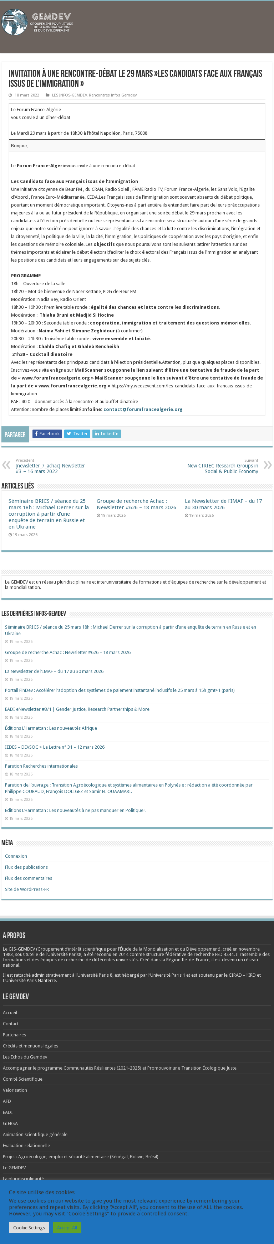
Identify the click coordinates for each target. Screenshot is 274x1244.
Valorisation (15, 1090)
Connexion (16, 856)
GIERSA (10, 1123)
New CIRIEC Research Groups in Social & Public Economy (221, 466)
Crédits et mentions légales (30, 1046)
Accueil (10, 1012)
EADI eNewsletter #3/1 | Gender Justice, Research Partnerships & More (77, 709)
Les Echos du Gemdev (25, 1057)
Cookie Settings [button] (29, 1227)
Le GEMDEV (14, 1167)
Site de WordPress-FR (27, 889)
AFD (7, 1101)
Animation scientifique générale (35, 1134)
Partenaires (14, 1034)
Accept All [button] (67, 1227)
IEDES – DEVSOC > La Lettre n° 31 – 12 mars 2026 (55, 747)
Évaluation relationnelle (26, 1145)
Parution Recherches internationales (41, 766)
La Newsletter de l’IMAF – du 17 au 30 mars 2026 (223, 504)
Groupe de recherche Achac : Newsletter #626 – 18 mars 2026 (136, 504)
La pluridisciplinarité (23, 1178)
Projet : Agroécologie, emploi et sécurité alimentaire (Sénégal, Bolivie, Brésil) (80, 1156)
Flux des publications (26, 867)
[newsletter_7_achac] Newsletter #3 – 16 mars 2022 (52, 466)
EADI (8, 1112)
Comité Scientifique (22, 1079)
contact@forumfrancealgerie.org (143, 409)
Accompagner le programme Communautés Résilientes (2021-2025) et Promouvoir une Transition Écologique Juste (120, 1068)
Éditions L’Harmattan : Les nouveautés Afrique (51, 728)
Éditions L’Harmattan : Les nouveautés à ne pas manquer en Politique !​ (75, 810)
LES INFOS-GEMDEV (69, 95)
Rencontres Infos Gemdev (113, 95)
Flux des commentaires (28, 878)
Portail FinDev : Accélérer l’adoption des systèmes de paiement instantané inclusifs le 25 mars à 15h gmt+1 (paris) (120, 690)
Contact (11, 1023)
